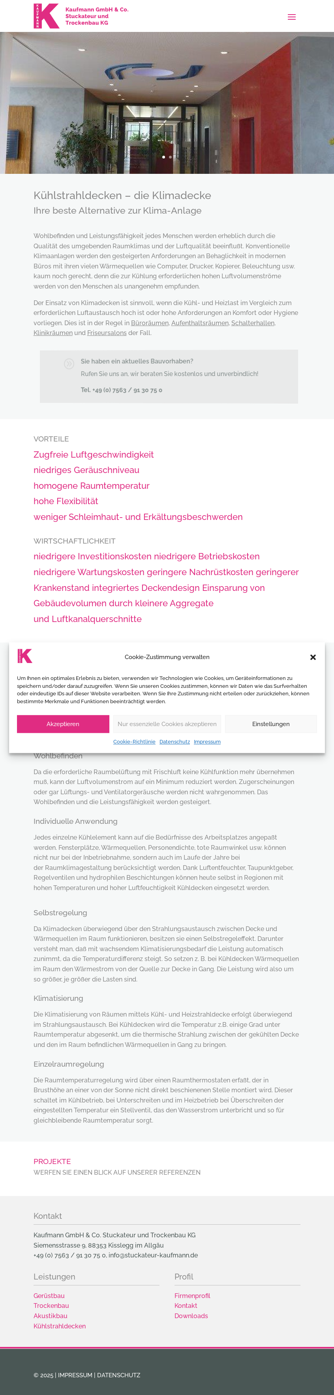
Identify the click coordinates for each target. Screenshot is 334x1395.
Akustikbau (51, 1316)
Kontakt (186, 1305)
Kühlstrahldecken (60, 1326)
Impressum (207, 760)
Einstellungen (271, 742)
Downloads (191, 1316)
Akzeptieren (63, 742)
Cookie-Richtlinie (134, 760)
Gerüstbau (49, 1296)
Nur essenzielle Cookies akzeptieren (167, 742)
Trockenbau (51, 1305)
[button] (313, 676)
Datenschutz (174, 760)
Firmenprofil (192, 1296)
